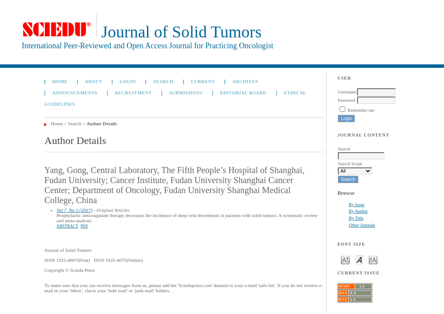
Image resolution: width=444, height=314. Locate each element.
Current (203, 81)
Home (59, 81)
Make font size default (359, 259)
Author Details (102, 123)
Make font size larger (373, 259)
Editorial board (243, 92)
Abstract (67, 226)
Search (163, 81)
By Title (356, 218)
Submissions (186, 92)
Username (347, 92)
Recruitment (133, 92)
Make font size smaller (345, 259)
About (93, 81)
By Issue (356, 204)
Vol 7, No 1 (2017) (74, 210)
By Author (358, 211)
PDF (84, 226)
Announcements (74, 92)
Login (128, 81)
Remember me (361, 110)
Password (346, 100)
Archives (245, 81)
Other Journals (362, 225)
